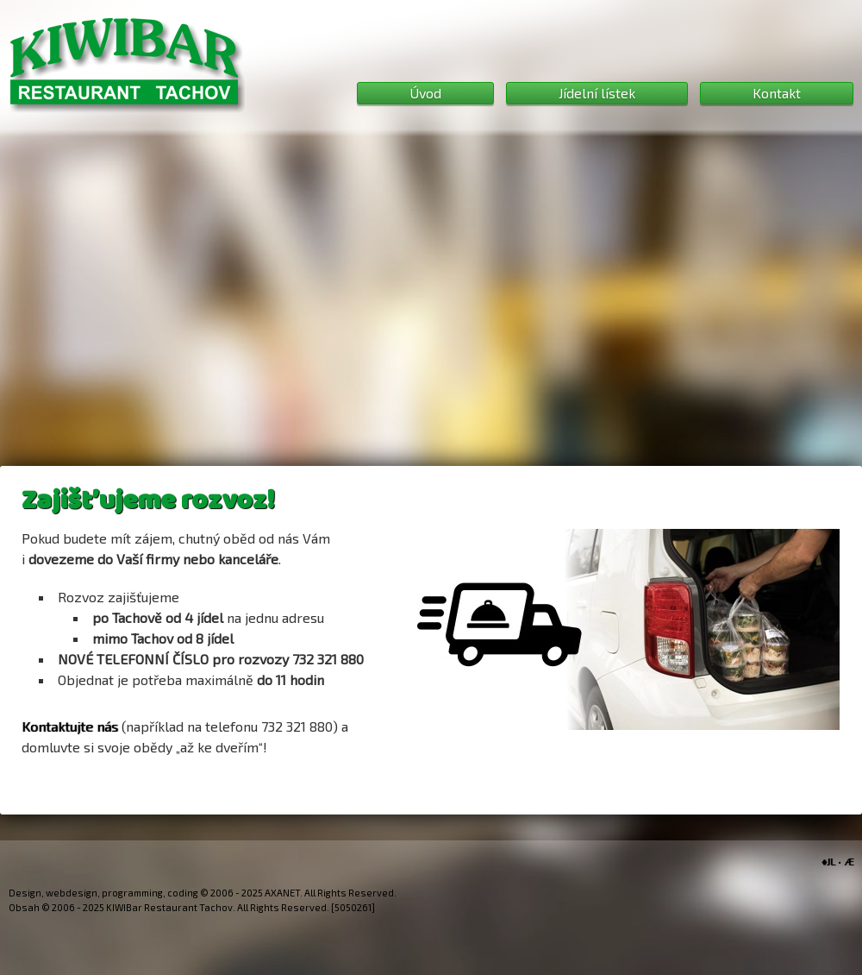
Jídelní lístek (597, 93)
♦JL (828, 861)
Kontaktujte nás (70, 726)
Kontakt (777, 93)
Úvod (425, 93)
